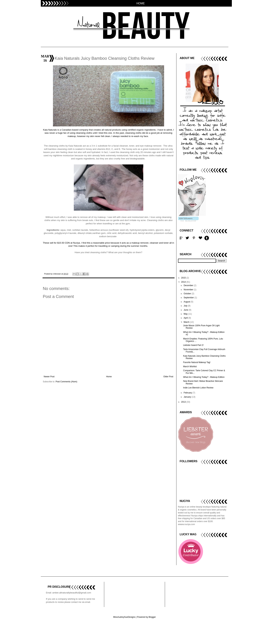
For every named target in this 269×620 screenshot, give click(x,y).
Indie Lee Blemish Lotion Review (198, 387)
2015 (183, 278)
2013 (183, 402)
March (187, 322)
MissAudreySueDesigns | (124, 617)
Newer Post (49, 376)
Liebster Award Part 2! (193, 345)
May (186, 314)
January (188, 397)
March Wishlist (190, 366)
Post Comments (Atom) (66, 381)
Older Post (168, 376)
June (186, 310)
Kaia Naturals (50, 129)
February (188, 393)
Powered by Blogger (146, 617)
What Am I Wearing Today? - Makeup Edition (203, 377)
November (189, 289)
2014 (183, 282)
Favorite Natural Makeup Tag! (196, 362)
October (188, 293)
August (187, 302)
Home (109, 376)
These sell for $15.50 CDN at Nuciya (61, 243)
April (186, 318)
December (189, 285)
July (186, 306)
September (189, 297)
